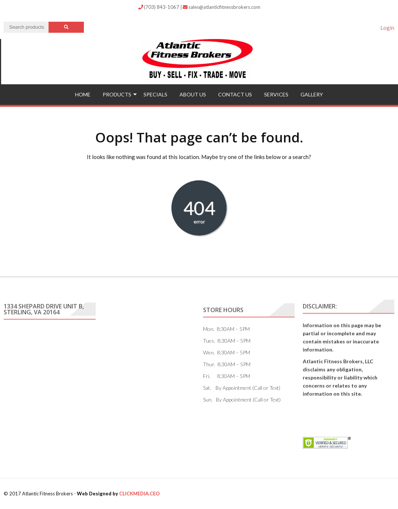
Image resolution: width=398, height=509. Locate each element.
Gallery (312, 94)
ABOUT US (193, 94)
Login (387, 27)
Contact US (235, 94)
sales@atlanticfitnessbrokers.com (221, 7)
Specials (155, 94)
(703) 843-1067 (159, 7)
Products (117, 94)
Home (82, 94)
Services (276, 94)
